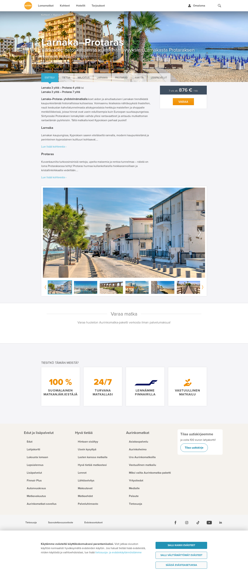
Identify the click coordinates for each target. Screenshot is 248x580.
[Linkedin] (220, 523)
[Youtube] (209, 523)
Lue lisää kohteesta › (53, 146)
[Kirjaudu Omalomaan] (196, 5)
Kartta (139, 77)
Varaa (183, 101)
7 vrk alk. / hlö (183, 90)
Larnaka (102, 77)
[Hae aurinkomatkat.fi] (219, 5)
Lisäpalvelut (159, 77)
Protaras (121, 77)
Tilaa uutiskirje (194, 447)
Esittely (50, 77)
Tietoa (66, 77)
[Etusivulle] (28, 6)
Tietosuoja (31, 522)
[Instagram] (187, 523)
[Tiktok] (198, 523)
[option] (124, 233)
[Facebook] (175, 523)
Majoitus (83, 77)
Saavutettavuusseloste (60, 522)
